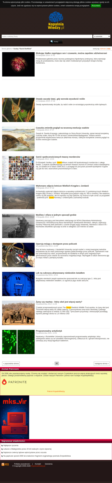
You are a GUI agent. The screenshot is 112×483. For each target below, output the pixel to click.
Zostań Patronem (10, 369)
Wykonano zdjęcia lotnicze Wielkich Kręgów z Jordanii (62, 186)
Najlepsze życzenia (10, 445)
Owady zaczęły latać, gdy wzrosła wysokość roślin (60, 99)
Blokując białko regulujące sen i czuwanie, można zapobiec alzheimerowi (71, 53)
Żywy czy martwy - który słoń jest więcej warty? (59, 302)
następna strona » (102, 364)
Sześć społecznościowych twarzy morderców (58, 157)
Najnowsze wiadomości (13, 441)
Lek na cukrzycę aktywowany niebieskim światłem (60, 273)
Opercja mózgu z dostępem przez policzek (56, 244)
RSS (6, 464)
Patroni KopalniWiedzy (56, 391)
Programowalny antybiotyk (49, 331)
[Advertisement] (55, 87)
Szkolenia (48, 464)
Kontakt (38, 464)
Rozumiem (96, 6)
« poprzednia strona (11, 364)
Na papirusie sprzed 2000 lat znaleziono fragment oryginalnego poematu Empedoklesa (37, 456)
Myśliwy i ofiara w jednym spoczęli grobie (56, 215)
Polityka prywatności (22, 464)
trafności (103, 49)
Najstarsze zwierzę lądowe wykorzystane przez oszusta (24, 452)
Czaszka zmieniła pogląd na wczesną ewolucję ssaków (62, 128)
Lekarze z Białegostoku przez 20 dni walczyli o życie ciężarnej (27, 449)
